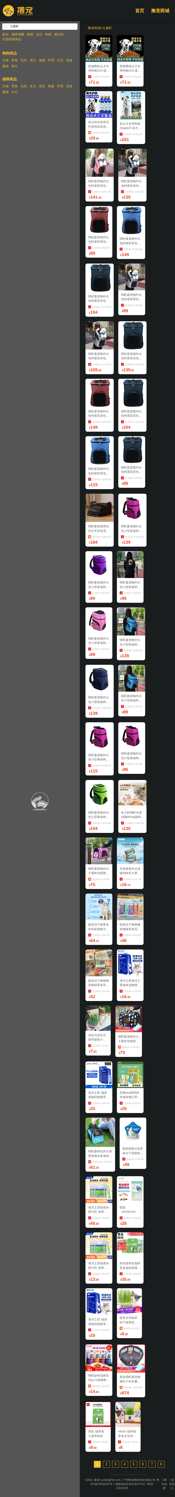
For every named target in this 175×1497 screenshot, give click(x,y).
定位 (39, 34)
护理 (51, 60)
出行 (14, 92)
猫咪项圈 (17, 34)
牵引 (14, 66)
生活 (60, 60)
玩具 (24, 60)
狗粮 (48, 34)
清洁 (33, 60)
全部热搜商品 (11, 39)
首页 (139, 10)
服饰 (5, 66)
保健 (42, 60)
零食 (14, 60)
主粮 (5, 60)
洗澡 (69, 60)
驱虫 (5, 34)
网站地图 (164, 1484)
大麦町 (107, 28)
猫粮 (30, 34)
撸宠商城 (160, 10)
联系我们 (172, 1484)
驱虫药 (59, 34)
